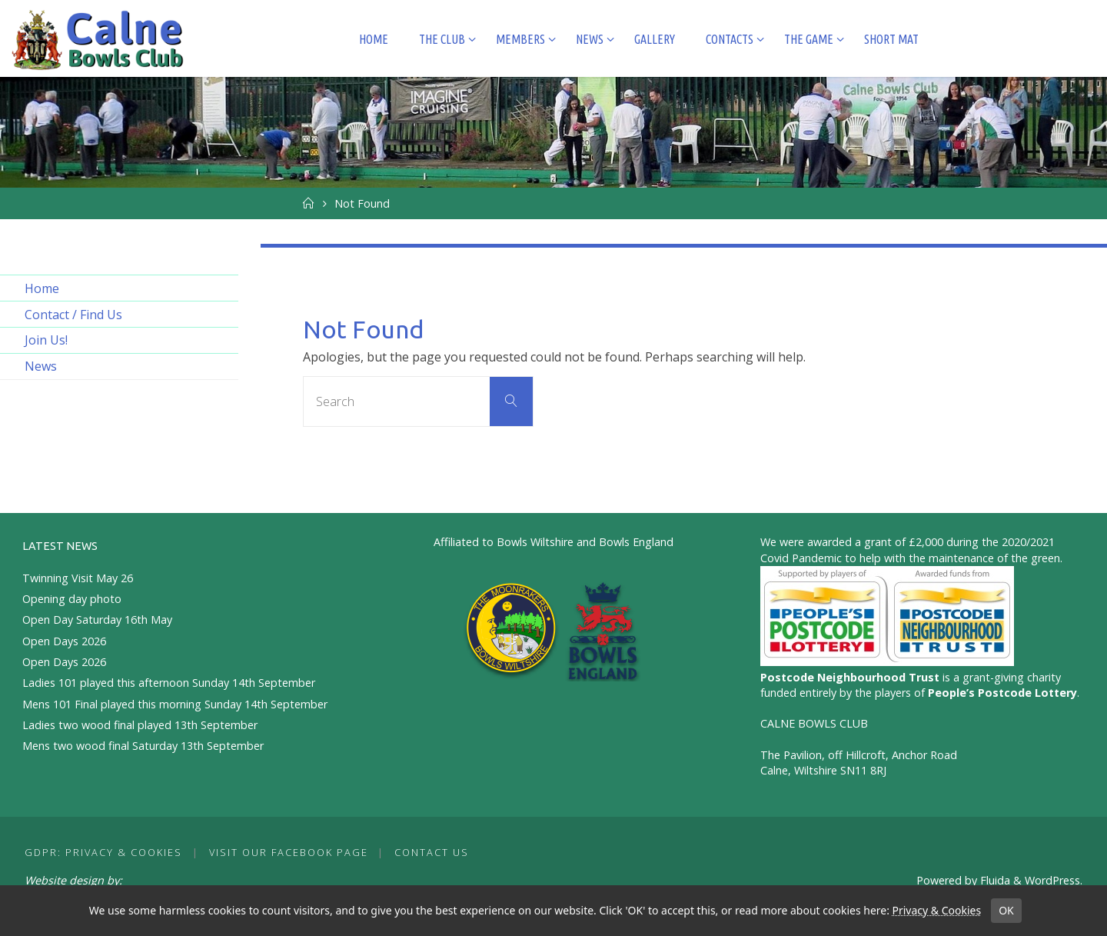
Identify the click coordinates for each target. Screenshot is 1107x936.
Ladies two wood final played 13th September (140, 725)
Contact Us (431, 852)
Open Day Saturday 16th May (97, 619)
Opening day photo (71, 598)
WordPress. (1053, 880)
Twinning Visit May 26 (77, 578)
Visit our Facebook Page (288, 852)
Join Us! (46, 339)
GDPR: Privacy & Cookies (103, 852)
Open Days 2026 (64, 641)
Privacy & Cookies (936, 910)
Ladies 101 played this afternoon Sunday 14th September (168, 682)
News (41, 366)
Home (42, 288)
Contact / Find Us (73, 314)
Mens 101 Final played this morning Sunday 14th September (174, 704)
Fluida (993, 880)
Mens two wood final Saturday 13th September (143, 745)
